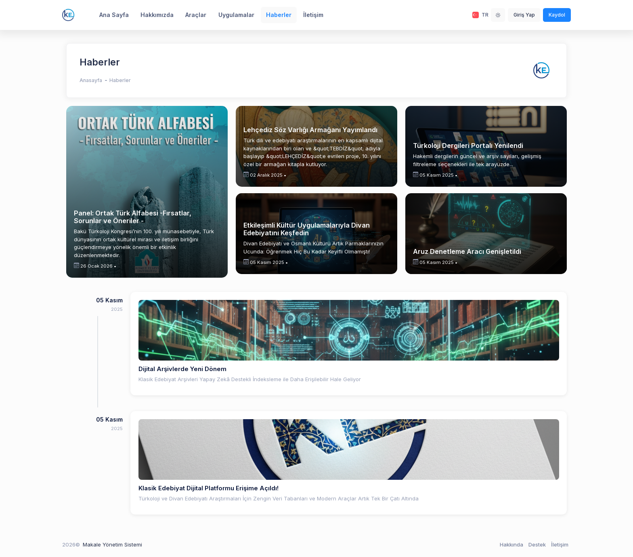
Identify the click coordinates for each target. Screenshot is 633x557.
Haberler (120, 80)
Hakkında (511, 544)
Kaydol (557, 15)
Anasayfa (91, 80)
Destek (537, 544)
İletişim (559, 544)
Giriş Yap (524, 15)
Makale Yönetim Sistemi (112, 544)
